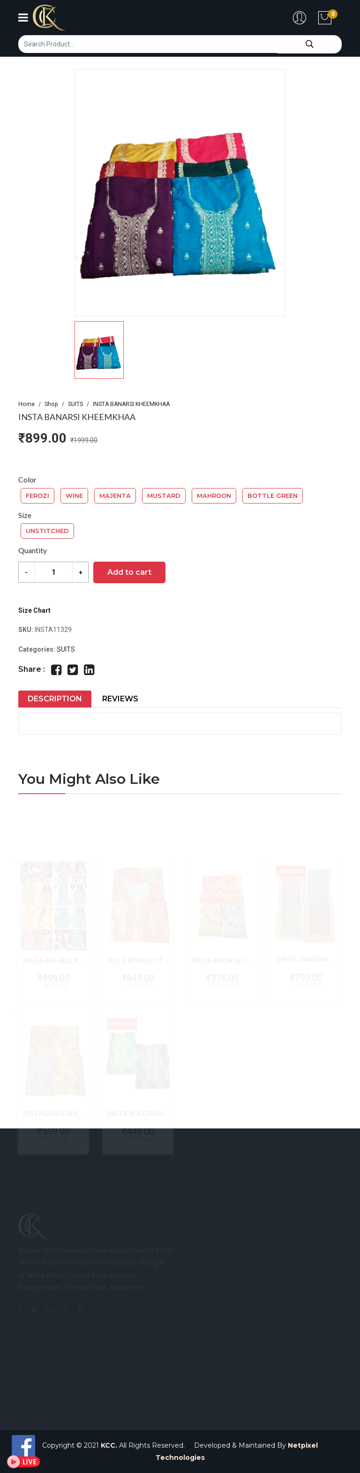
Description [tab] (55, 698)
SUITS (75, 404)
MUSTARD (163, 495)
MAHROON (214, 495)
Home (26, 404)
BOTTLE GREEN (273, 495)
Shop (51, 404)
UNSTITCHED (47, 530)
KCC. (109, 1445)
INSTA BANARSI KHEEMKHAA (131, 404)
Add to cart (129, 572)
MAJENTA (115, 495)
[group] (180, 192)
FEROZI (37, 495)
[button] (180, 350)
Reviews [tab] (120, 698)
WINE (74, 495)
